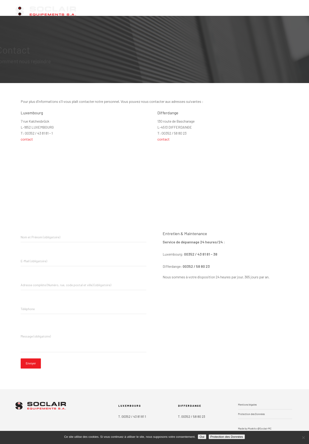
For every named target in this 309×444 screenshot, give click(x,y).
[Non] (303, 437)
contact (27, 139)
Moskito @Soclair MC (260, 428)
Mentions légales (247, 404)
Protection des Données (251, 413)
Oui (202, 436)
